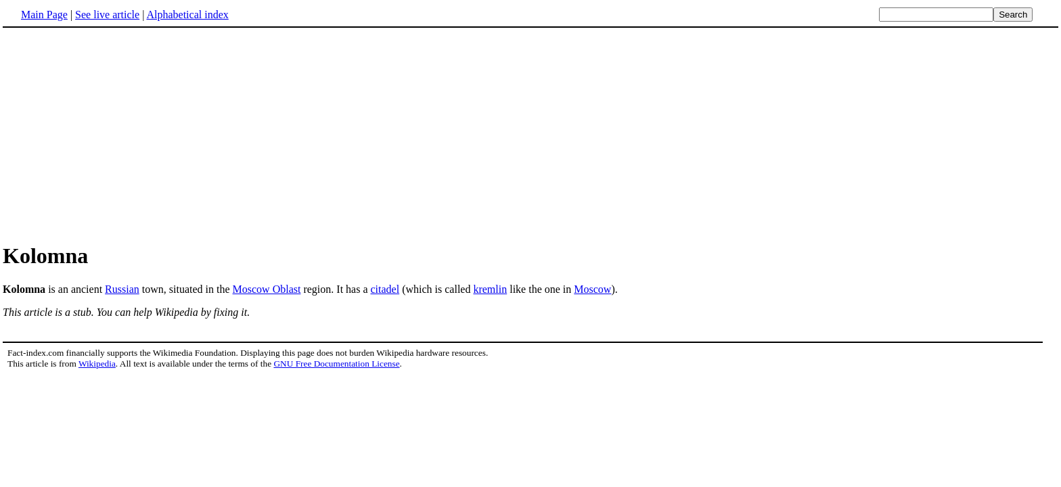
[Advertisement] (530, 134)
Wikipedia (97, 363)
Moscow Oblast (267, 289)
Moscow (592, 289)
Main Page (44, 14)
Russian (122, 289)
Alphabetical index (187, 14)
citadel (385, 289)
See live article (107, 14)
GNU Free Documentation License (336, 363)
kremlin (490, 289)
